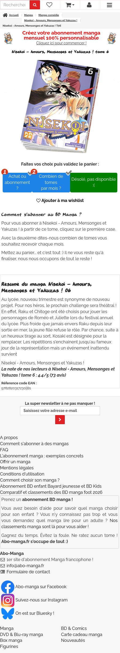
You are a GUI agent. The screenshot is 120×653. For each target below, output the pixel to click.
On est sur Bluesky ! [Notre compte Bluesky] (27, 613)
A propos (9, 437)
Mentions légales (17, 467)
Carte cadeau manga (81, 634)
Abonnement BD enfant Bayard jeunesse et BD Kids (51, 486)
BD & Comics (74, 628)
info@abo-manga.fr (25, 565)
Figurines (9, 646)
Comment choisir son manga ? (29, 480)
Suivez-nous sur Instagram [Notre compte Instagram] (34, 600)
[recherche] (15, 4)
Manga (7, 628)
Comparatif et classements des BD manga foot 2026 (51, 492)
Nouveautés (73, 640)
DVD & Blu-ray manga (21, 634)
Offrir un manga (15, 461)
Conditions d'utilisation (22, 474)
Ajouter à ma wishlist (60, 200)
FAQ (4, 449)
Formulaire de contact (28, 571)
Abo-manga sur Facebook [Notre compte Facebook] (33, 586)
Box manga (11, 640)
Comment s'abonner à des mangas (34, 443)
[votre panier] (70, 4)
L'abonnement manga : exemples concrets (41, 455)
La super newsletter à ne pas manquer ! (60, 412)
